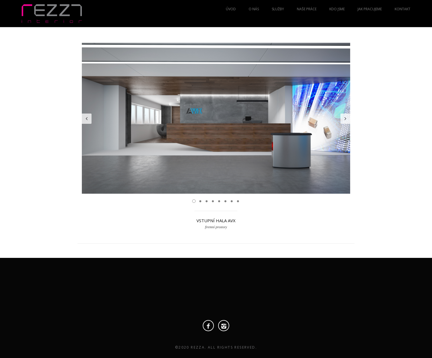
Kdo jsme (337, 9)
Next (345, 119)
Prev (87, 119)
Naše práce (307, 9)
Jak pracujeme (370, 9)
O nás (254, 9)
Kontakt (402, 9)
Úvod (231, 9)
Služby (278, 9)
